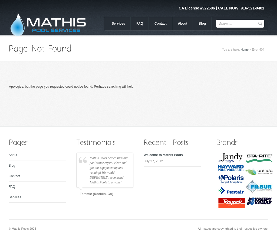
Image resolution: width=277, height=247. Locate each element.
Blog (202, 23)
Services (118, 23)
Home (245, 49)
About (182, 23)
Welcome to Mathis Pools (163, 155)
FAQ (139, 23)
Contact (160, 23)
